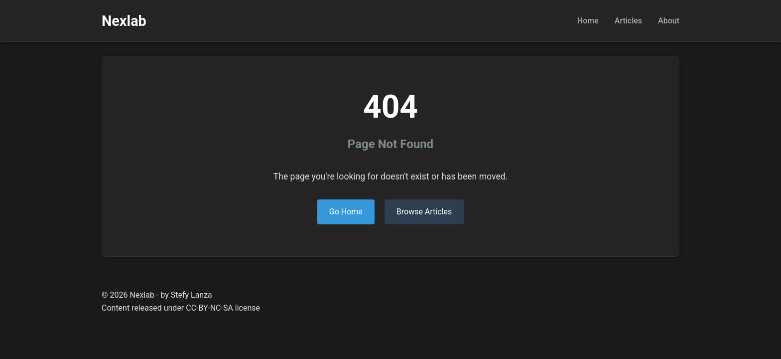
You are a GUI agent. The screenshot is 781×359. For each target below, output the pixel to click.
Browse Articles (424, 211)
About (668, 20)
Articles (628, 20)
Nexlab (124, 20)
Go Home (346, 211)
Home (588, 20)
